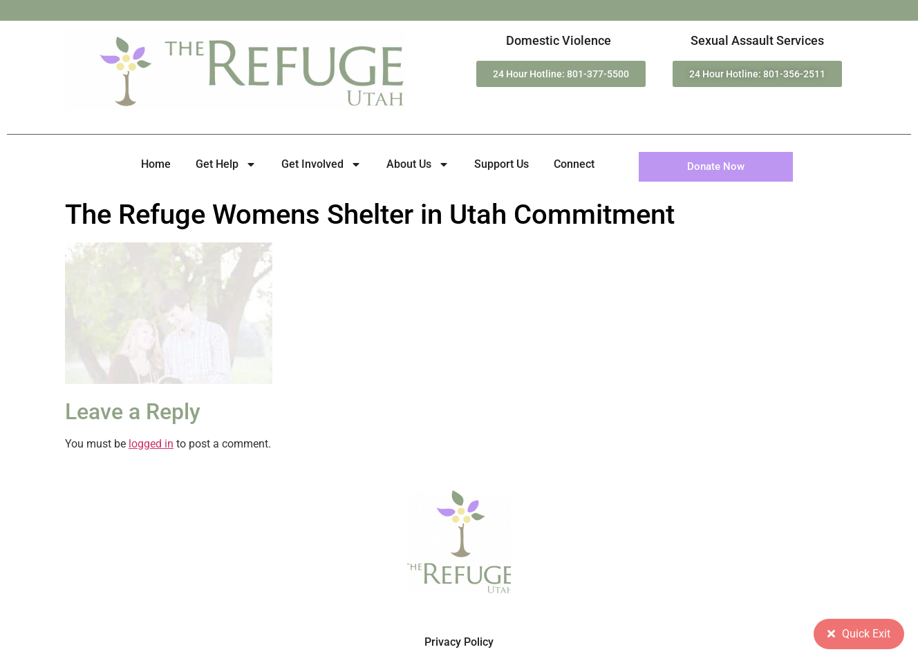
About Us (417, 164)
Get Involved (321, 164)
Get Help (226, 164)
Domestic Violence (558, 40)
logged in (151, 443)
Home (156, 164)
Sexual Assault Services (757, 40)
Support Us (501, 164)
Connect (574, 164)
